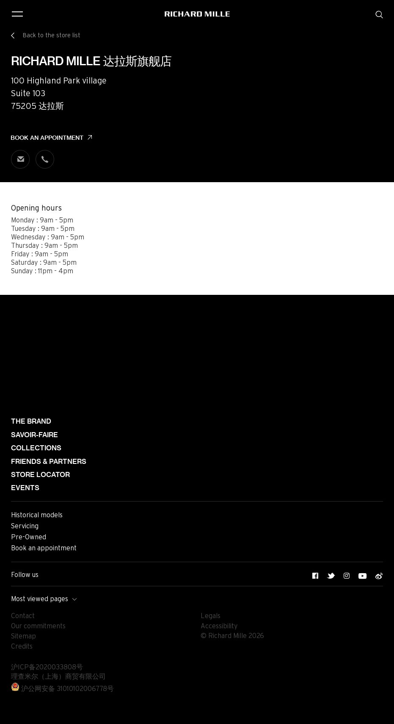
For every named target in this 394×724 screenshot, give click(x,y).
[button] (381, 715)
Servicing (25, 526)
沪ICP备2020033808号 (47, 667)
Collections (36, 448)
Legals (210, 616)
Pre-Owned (28, 537)
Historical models (37, 515)
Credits (22, 646)
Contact (23, 616)
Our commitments (38, 626)
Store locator (40, 474)
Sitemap (23, 636)
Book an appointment (47, 137)
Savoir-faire (34, 434)
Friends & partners (48, 461)
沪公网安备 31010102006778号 (62, 688)
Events (25, 487)
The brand (31, 421)
